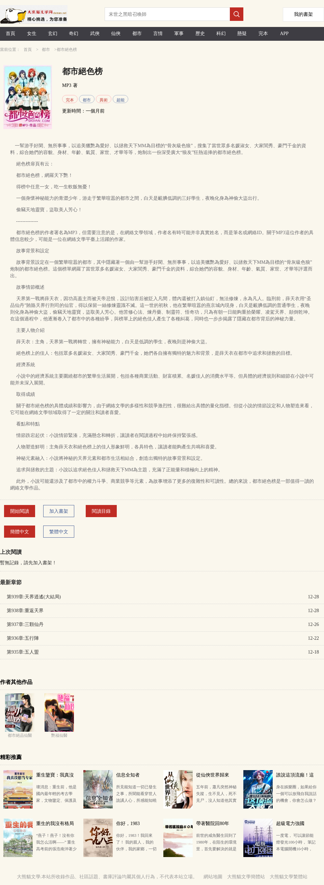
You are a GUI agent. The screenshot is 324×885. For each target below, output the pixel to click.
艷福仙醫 (59, 735)
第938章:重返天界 (25, 610)
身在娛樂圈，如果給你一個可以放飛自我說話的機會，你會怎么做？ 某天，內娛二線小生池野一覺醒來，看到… (296, 800)
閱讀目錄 (101, 511)
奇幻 (73, 33)
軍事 (179, 33)
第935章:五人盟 (23, 652)
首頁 (10, 33)
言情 (158, 33)
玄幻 (52, 33)
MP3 (66, 85)
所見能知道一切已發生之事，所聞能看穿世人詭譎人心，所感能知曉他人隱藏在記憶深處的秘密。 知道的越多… (136, 800)
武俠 (95, 33)
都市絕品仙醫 (20, 735)
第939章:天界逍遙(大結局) (34, 596)
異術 (104, 100)
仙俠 (115, 33)
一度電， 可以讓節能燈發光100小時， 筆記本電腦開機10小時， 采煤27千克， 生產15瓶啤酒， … (296, 849)
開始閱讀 (19, 511)
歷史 (200, 33)
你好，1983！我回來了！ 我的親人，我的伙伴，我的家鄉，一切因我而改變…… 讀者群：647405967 (136, 849)
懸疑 (242, 33)
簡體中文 (19, 531)
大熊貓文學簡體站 (246, 876)
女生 (31, 33)
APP (284, 33)
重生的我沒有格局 (55, 823)
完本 (263, 33)
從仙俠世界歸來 (212, 775)
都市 (137, 33)
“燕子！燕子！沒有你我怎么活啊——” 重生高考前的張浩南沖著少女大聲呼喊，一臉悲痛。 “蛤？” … (56, 849)
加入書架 (58, 511)
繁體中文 (58, 531)
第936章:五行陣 (23, 638)
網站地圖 (213, 876)
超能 (120, 100)
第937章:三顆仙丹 (25, 624)
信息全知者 (128, 775)
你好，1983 (128, 823)
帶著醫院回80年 (212, 823)
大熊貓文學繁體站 (288, 876)
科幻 (221, 33)
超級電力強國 (290, 823)
